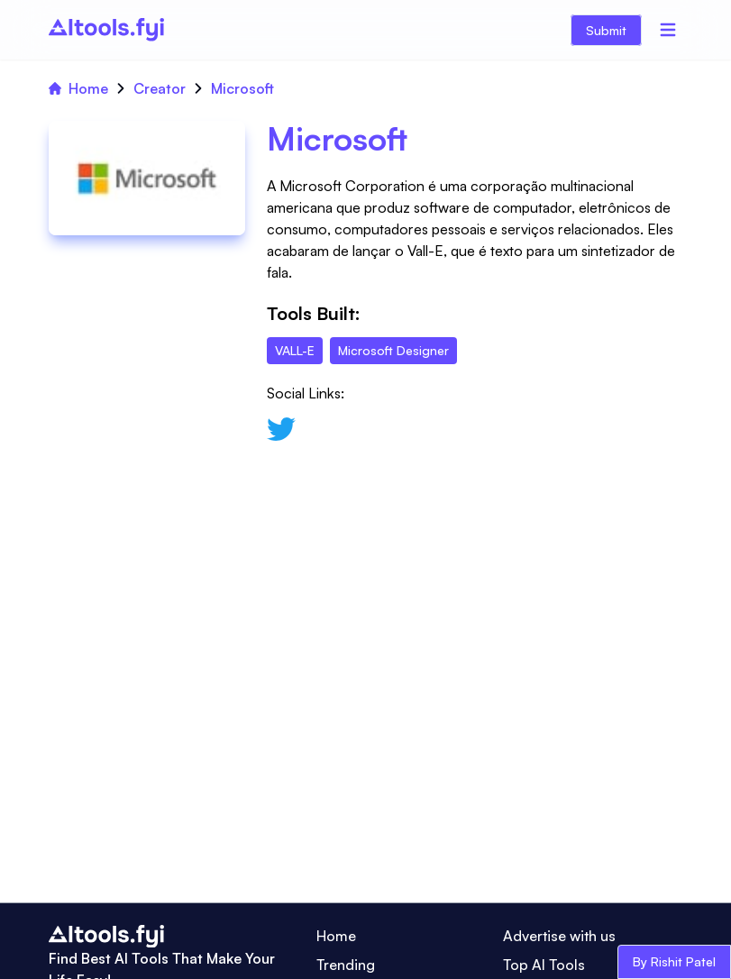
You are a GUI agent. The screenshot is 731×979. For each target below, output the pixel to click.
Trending (345, 965)
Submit (606, 30)
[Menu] (668, 29)
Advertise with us (559, 936)
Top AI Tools (544, 965)
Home (78, 88)
